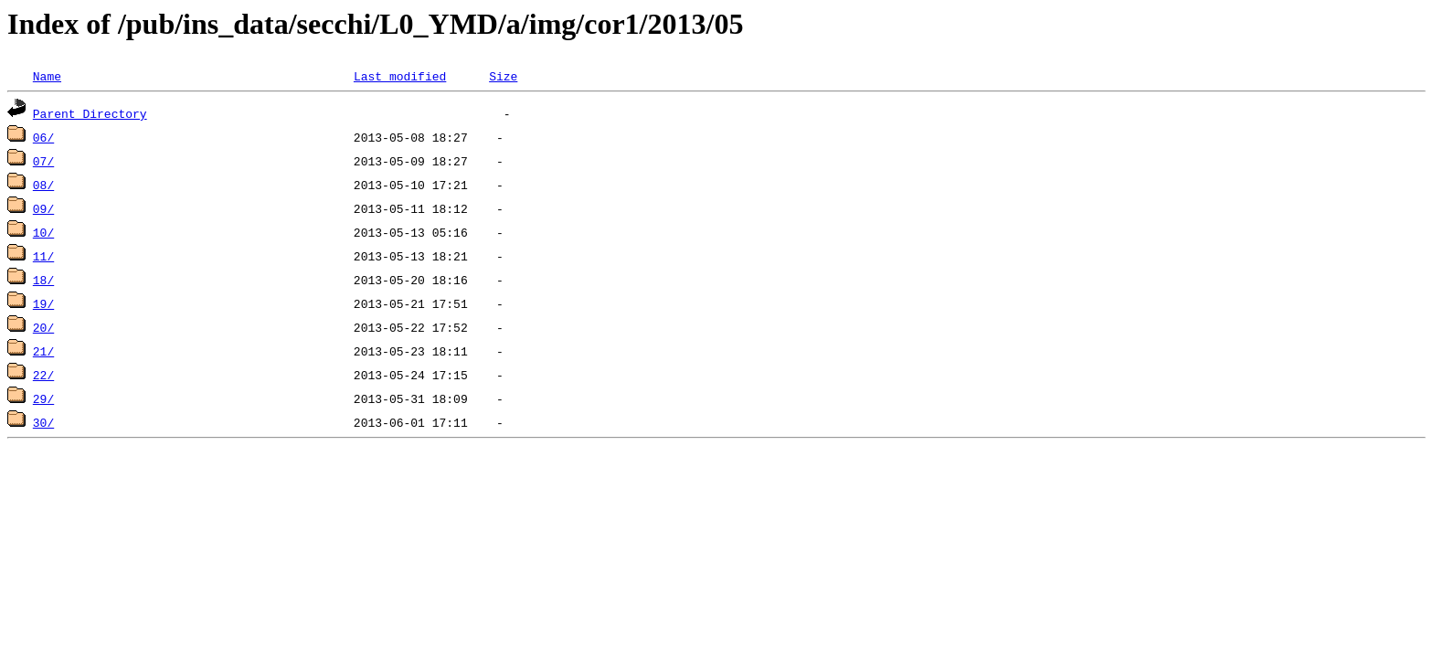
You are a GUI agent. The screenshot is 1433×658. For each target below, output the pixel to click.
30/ (43, 422)
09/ (43, 208)
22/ (43, 374)
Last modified (400, 76)
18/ (43, 279)
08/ (43, 184)
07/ (43, 161)
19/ (43, 303)
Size (503, 76)
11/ (43, 256)
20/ (43, 327)
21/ (43, 351)
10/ (43, 232)
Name (47, 76)
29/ (43, 398)
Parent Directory (90, 113)
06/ (43, 137)
